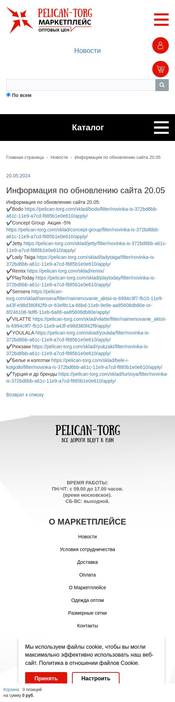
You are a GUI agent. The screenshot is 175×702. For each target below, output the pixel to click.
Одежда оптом (87, 600)
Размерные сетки (87, 613)
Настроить (95, 678)
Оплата (87, 575)
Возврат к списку (25, 394)
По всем (22, 95)
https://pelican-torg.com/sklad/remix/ (65, 271)
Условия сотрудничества (87, 549)
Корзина (11, 689)
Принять (46, 678)
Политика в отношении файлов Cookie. (89, 663)
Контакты (87, 625)
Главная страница (25, 157)
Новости (87, 50)
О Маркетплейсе (87, 587)
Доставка (87, 562)
